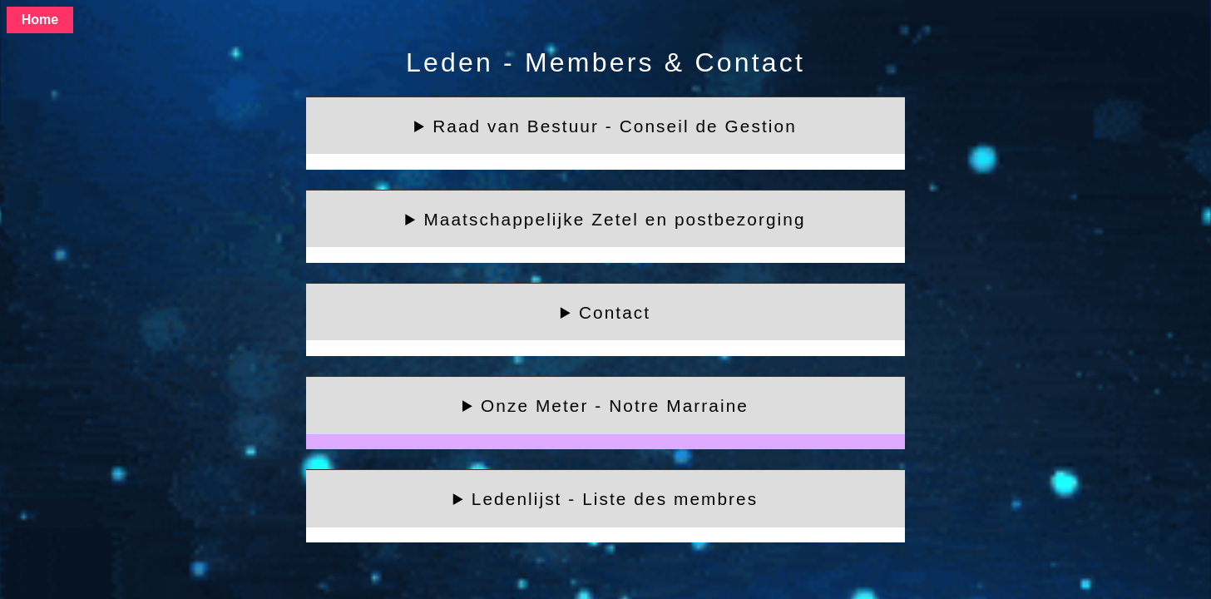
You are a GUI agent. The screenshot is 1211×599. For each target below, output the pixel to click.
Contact (614, 312)
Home (40, 19)
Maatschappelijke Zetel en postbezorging (614, 219)
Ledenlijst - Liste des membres (615, 498)
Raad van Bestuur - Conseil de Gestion (614, 126)
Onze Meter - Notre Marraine (615, 405)
